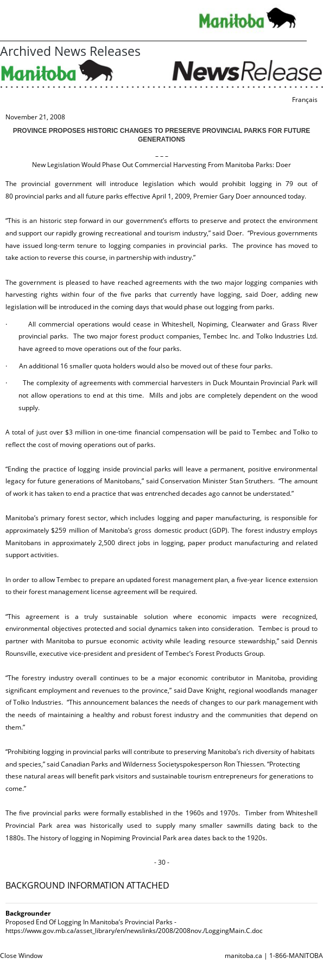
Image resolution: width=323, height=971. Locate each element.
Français (305, 99)
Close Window (21, 955)
